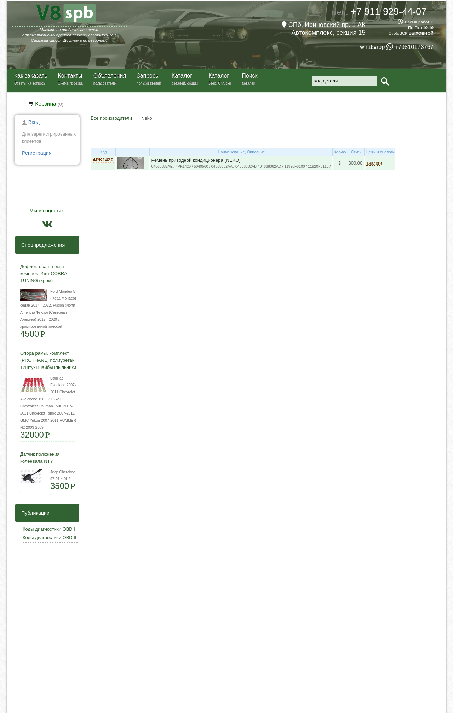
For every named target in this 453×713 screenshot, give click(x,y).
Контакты (70, 76)
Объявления (109, 76)
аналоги (374, 163)
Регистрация (37, 153)
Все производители (111, 118)
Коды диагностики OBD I (49, 529)
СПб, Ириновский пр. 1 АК (324, 24)
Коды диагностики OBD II (49, 537)
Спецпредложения (41, 245)
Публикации (33, 513)
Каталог (182, 76)
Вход (34, 122)
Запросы (148, 76)
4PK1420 (103, 159)
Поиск (249, 76)
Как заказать (30, 76)
